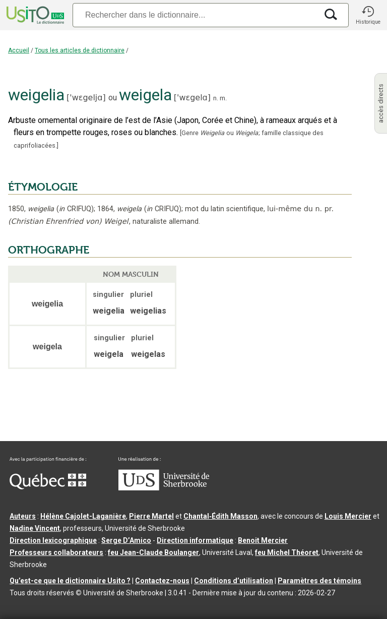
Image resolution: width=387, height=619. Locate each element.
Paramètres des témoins (319, 581)
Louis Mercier (348, 516)
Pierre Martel (151, 516)
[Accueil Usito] (34, 15)
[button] (368, 15)
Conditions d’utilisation (233, 581)
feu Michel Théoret (286, 552)
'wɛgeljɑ (86, 97)
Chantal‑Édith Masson (220, 516)
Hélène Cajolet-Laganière (83, 516)
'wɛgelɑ (192, 97)
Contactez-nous (162, 581)
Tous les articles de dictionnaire (79, 50)
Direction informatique (195, 540)
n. (215, 98)
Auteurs (23, 516)
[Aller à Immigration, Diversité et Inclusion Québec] (48, 487)
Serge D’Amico (126, 540)
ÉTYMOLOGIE (43, 187)
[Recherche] (195, 15)
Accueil (18, 50)
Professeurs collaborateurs (56, 552)
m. (223, 98)
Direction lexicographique (53, 540)
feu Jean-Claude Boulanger (153, 552)
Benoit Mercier (263, 540)
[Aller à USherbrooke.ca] (163, 488)
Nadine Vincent (35, 528)
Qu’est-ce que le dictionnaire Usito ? (70, 581)
